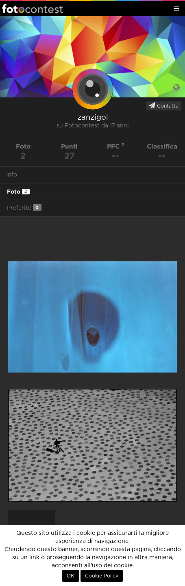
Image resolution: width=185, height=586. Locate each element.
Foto (18, 191)
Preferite (24, 207)
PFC (115, 146)
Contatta (163, 105)
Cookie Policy (101, 575)
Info (11, 175)
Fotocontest (32, 8)
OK (70, 575)
